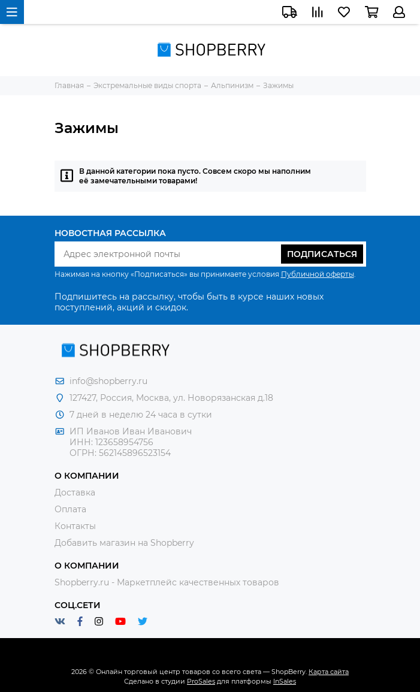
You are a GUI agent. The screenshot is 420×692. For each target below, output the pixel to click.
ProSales (201, 681)
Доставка (75, 492)
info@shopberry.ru (108, 381)
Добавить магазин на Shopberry (124, 542)
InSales (284, 681)
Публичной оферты (317, 274)
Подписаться (322, 254)
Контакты (75, 526)
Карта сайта (329, 671)
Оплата (70, 509)
